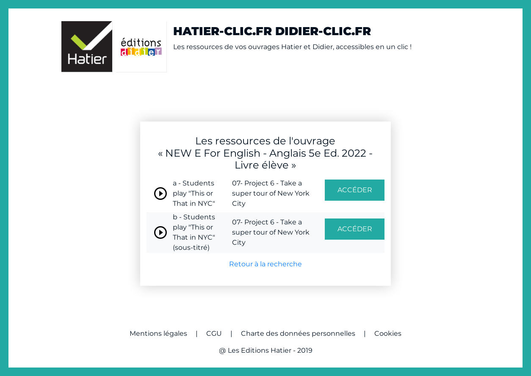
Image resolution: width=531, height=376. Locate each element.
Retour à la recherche (265, 264)
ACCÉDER (354, 190)
